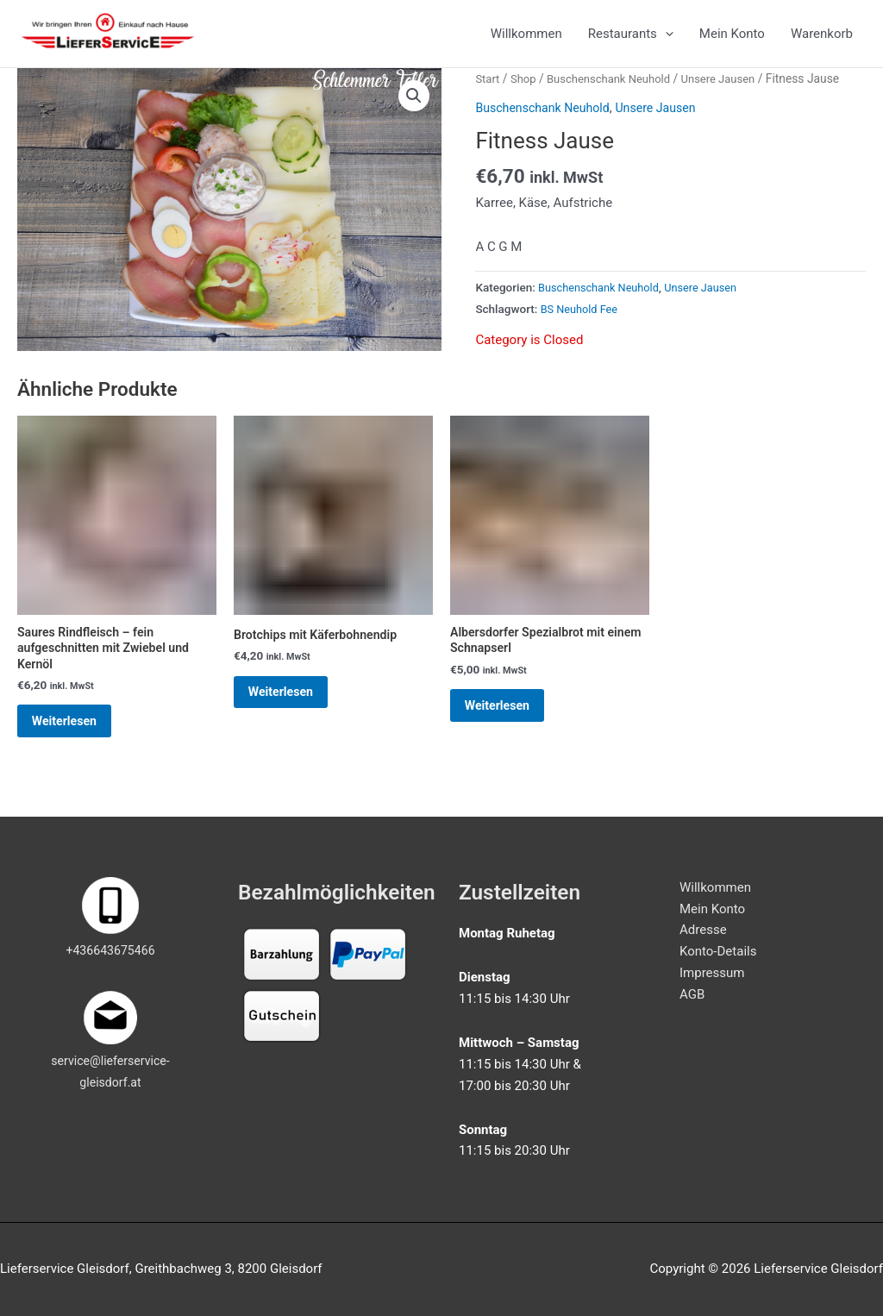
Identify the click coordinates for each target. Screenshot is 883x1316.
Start (488, 91)
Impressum (711, 973)
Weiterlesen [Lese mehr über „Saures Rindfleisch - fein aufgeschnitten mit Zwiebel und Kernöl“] (77, 743)
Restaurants (630, 40)
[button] (413, 109)
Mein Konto (732, 40)
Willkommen (526, 40)
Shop (525, 91)
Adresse (703, 930)
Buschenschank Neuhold (615, 91)
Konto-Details (717, 951)
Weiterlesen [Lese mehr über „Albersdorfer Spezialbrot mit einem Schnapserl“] (510, 726)
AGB (692, 994)
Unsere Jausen (731, 91)
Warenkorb (822, 40)
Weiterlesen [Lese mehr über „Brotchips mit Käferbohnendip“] (294, 712)
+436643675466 (110, 951)
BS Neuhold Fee (582, 322)
